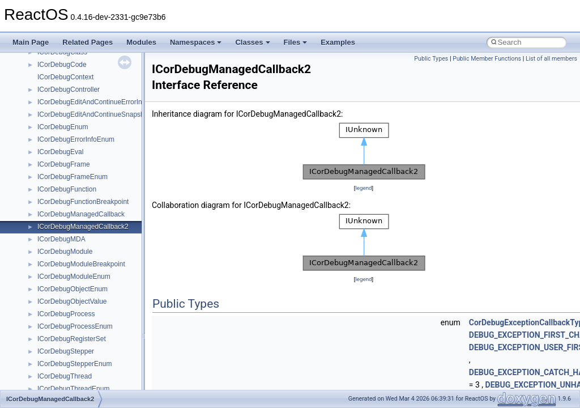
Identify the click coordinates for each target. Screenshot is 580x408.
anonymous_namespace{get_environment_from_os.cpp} (122, 210)
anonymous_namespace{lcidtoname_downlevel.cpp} (116, 248)
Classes (252, 42)
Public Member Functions (487, 58)
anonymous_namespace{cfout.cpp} (90, 173)
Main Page (30, 42)
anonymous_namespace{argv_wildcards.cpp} (105, 160)
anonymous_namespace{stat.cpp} (88, 310)
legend (363, 188)
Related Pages (87, 42)
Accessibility (55, 135)
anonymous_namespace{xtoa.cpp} (89, 360)
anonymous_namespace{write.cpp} (90, 347)
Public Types (431, 58)
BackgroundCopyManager (76, 385)
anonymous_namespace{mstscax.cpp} (95, 260)
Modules (141, 42)
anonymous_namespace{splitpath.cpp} (95, 297)
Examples (338, 42)
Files (296, 42)
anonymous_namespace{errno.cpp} (90, 198)
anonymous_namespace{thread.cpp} (92, 322)
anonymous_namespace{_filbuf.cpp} (92, 148)
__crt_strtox (55, 123)
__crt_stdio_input (63, 98)
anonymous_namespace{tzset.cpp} (90, 335)
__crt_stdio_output (65, 110)
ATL (43, 372)
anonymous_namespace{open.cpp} (90, 273)
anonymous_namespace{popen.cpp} (92, 285)
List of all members (551, 58)
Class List (43, 86)
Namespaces (196, 42)
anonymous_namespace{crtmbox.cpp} (95, 185)
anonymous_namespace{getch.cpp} (91, 223)
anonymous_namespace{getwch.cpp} (93, 235)
